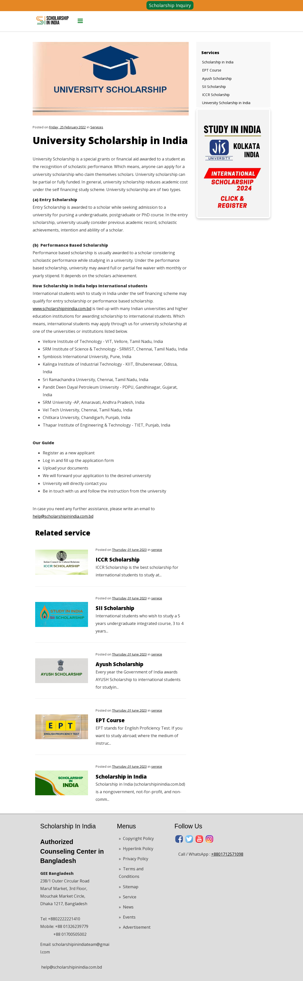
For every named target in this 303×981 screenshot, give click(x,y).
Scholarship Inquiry (170, 5)
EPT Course (110, 720)
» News (126, 907)
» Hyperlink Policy (136, 848)
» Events (127, 917)
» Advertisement (134, 927)
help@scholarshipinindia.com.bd (63, 516)
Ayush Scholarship (119, 664)
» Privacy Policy (133, 858)
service (156, 549)
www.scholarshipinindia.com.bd (62, 308)
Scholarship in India (121, 776)
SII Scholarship (115, 608)
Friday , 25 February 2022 (67, 127)
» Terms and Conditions (131, 872)
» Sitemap (128, 887)
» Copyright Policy (136, 838)
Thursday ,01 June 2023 (129, 549)
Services (96, 127)
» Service (127, 897)
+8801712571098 (227, 854)
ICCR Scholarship (118, 559)
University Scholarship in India (226, 102)
